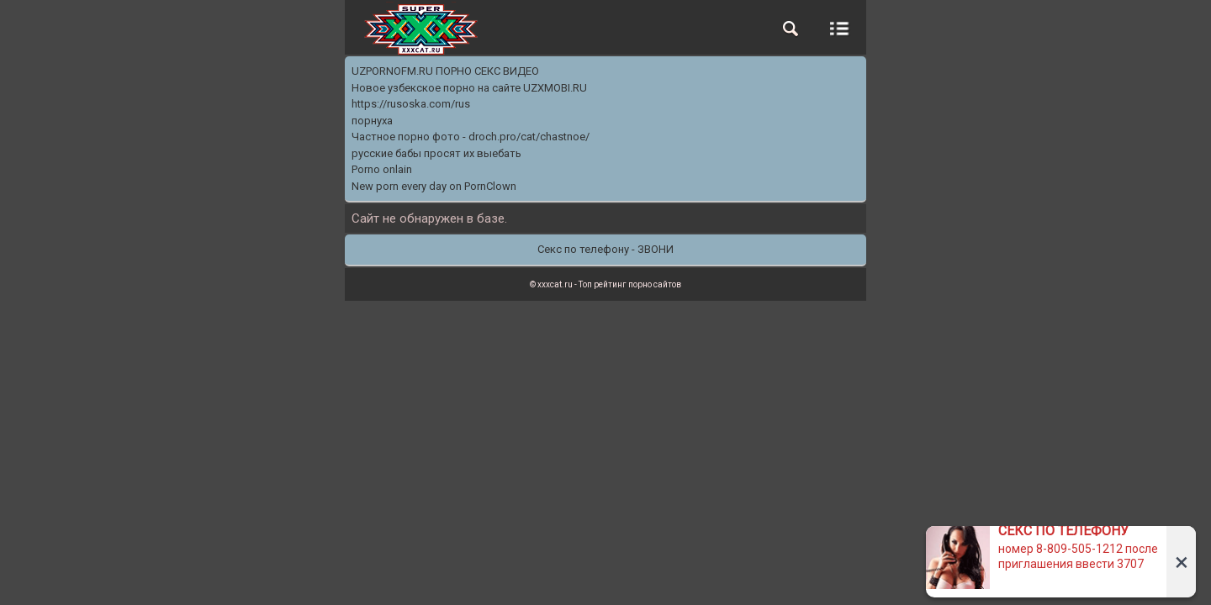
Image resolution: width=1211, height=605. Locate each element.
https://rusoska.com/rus (411, 103)
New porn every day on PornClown (434, 186)
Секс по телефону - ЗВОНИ (605, 249)
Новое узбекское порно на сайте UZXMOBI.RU (469, 88)
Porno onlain (382, 169)
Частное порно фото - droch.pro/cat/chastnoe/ (471, 136)
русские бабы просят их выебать (436, 153)
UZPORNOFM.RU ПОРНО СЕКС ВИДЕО (445, 71)
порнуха (372, 120)
